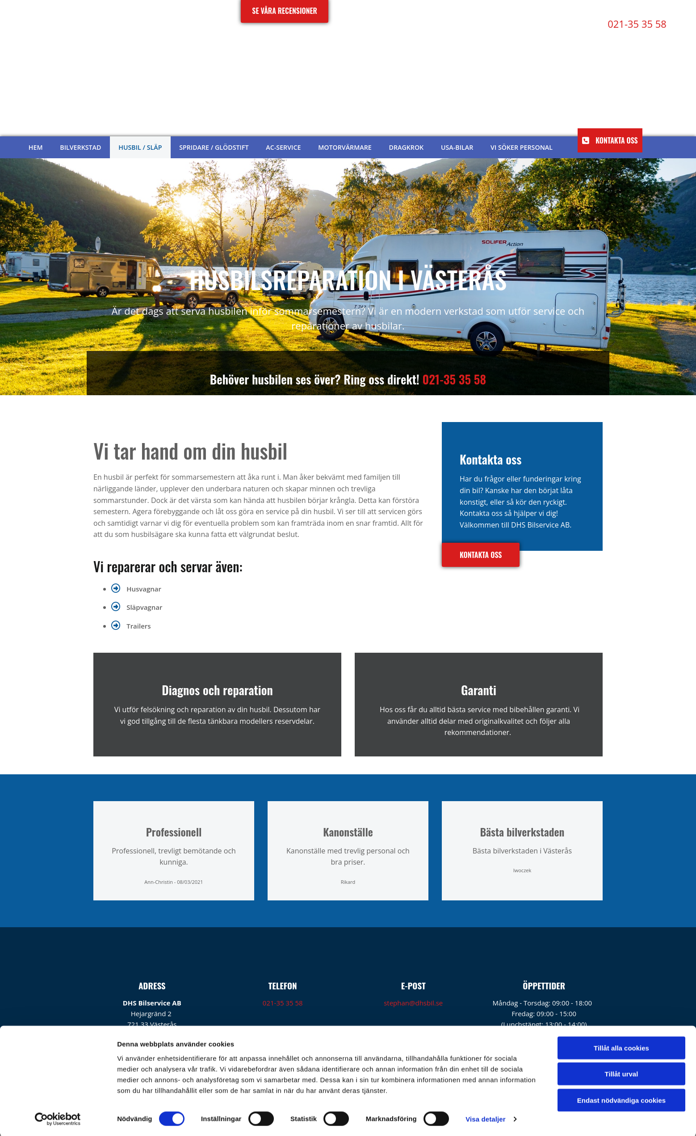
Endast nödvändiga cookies (621, 1099)
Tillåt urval (621, 1073)
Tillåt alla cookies (621, 1047)
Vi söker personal (520, 147)
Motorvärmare (344, 147)
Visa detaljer (485, 1118)
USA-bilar (456, 147)
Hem (36, 147)
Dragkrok (406, 147)
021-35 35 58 (454, 379)
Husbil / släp (140, 147)
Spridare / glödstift (214, 147)
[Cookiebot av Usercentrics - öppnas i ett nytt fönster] (58, 1118)
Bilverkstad (81, 147)
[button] (610, 140)
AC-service (283, 147)
